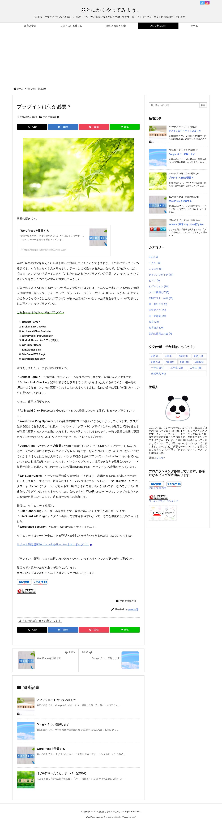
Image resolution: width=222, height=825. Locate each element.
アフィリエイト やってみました (56, 699)
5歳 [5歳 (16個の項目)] (198, 356)
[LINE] (125, 127)
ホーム (20, 88)
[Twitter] (32, 127)
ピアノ (154, 280)
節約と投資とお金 (160, 333)
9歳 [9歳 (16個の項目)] (199, 361)
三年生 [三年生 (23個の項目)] (176, 367)
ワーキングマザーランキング (163, 501)
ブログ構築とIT (38, 88)
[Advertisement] (111, 55)
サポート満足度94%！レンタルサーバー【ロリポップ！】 (53, 544)
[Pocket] (94, 127)
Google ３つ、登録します (53, 724)
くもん (155, 262)
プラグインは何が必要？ (181, 177)
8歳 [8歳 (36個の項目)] (184, 361)
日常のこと (157, 310)
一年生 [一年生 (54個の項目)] (157, 367)
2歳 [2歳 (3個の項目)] (155, 356)
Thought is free (128, 817)
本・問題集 (157, 315)
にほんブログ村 (157, 488)
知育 (154, 321)
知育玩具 (156, 327)
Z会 (153, 257)
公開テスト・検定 (161, 298)
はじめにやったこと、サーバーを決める (62, 773)
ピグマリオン (158, 286)
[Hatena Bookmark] (63, 127)
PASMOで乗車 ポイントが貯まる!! (186, 224)
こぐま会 (155, 268)
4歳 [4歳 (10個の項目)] (183, 356)
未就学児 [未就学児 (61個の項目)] (158, 373)
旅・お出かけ (158, 304)
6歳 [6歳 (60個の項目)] (155, 361)
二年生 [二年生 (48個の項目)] (196, 367)
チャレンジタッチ (161, 274)
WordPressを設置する (51, 748)
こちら (159, 457)
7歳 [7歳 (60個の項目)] (170, 361)
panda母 (133, 609)
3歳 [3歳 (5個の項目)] (168, 356)
